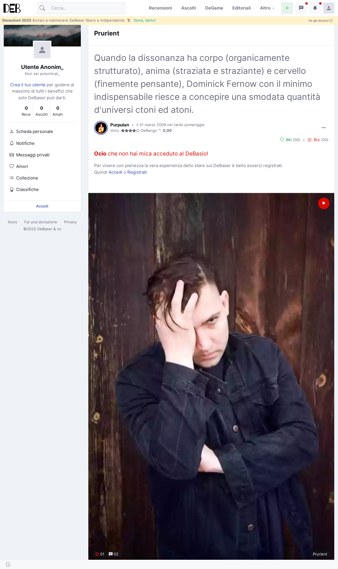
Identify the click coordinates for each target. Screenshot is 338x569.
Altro (265, 8)
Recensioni (160, 8)
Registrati (137, 172)
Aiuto (12, 222)
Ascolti (188, 8)
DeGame (214, 8)
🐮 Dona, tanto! (141, 20)
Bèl (286, 139)
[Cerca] (81, 8)
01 (99, 554)
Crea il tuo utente (28, 84)
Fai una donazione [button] (40, 222)
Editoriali (241, 8)
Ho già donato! (321, 20)
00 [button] (296, 139)
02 (113, 554)
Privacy (70, 222)
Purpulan (119, 125)
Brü (314, 139)
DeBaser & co (49, 229)
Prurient (106, 33)
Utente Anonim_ (42, 67)
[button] (287, 8)
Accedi (42, 206)
